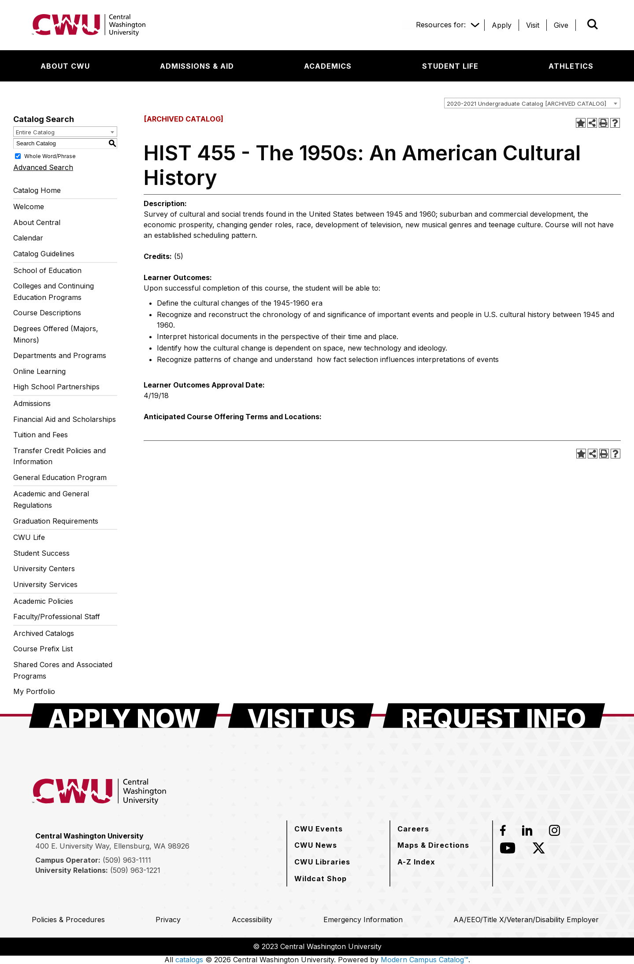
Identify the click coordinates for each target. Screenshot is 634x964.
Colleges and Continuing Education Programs (53, 291)
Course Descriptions (47, 312)
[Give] (561, 25)
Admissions (32, 403)
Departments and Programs (59, 355)
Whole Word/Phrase (50, 155)
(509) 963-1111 (127, 860)
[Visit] (533, 25)
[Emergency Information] (363, 919)
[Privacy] (168, 919)
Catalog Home (37, 190)
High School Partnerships (56, 386)
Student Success (41, 553)
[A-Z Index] (416, 862)
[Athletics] (571, 66)
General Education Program (60, 477)
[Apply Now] (124, 715)
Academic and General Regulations (51, 499)
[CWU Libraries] (322, 862)
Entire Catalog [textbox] (35, 132)
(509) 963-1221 (135, 870)
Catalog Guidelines (43, 253)
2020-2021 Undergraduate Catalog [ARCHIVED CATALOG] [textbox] (526, 103)
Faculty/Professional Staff (56, 616)
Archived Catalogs (43, 633)
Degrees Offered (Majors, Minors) (55, 334)
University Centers (44, 568)
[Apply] (501, 25)
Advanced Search (43, 167)
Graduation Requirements (55, 521)
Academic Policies (43, 601)
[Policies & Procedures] (68, 919)
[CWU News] (315, 845)
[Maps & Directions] (433, 845)
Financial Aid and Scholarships (64, 419)
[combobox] (532, 103)
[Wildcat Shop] (320, 878)
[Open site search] (592, 24)
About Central (36, 222)
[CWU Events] (318, 829)
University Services (45, 584)
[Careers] (413, 829)
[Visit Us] (301, 715)
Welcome (28, 206)
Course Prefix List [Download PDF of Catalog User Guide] (43, 648)
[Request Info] (494, 715)
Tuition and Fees (40, 434)
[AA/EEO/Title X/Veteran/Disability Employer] (526, 919)
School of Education (47, 270)
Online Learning (39, 371)
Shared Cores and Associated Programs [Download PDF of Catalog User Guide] (62, 670)
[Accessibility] (252, 919)
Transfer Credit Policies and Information (59, 456)
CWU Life (29, 537)
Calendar (28, 237)
